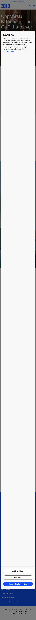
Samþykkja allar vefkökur (18, 584)
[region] (18, 310)
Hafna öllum (18, 577)
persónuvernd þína (8, 51)
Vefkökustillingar (18, 571)
